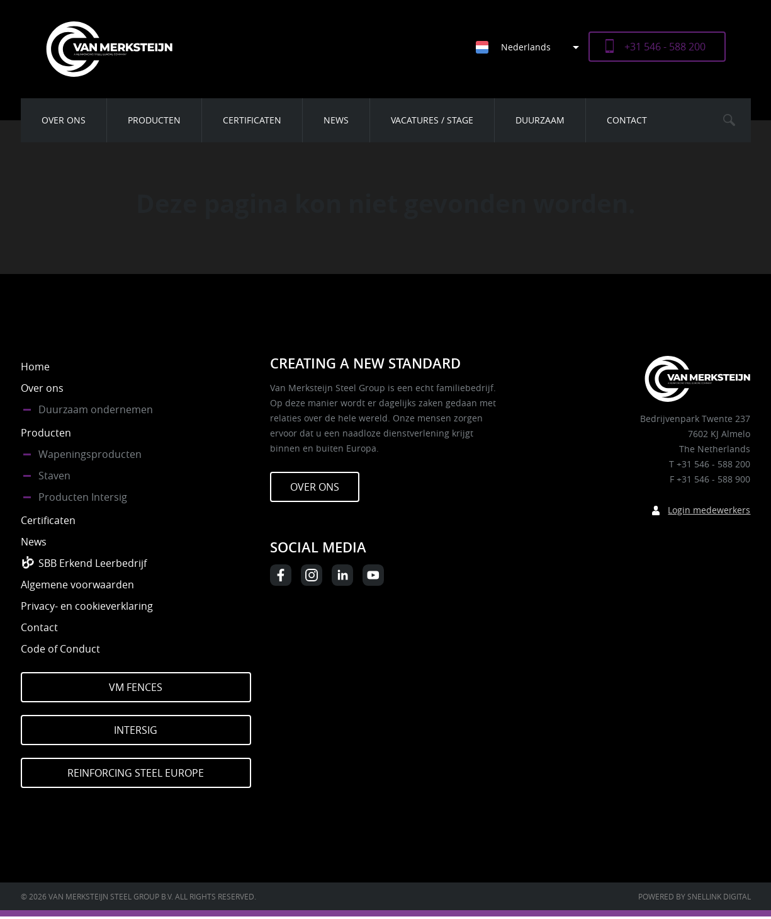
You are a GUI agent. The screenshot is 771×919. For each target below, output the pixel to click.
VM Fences (135, 687)
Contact (627, 120)
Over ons (64, 120)
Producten (154, 120)
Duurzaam (540, 120)
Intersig (135, 730)
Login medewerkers (709, 510)
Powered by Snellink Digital (694, 896)
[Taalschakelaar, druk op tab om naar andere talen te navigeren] (532, 47)
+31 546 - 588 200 (665, 47)
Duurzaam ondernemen (95, 409)
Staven (54, 475)
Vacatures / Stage (432, 120)
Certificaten (252, 120)
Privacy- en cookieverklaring (87, 606)
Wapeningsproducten (90, 454)
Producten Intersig (82, 497)
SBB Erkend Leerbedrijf (92, 563)
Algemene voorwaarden (77, 584)
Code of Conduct (60, 649)
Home (35, 367)
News (336, 120)
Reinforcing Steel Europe (135, 773)
